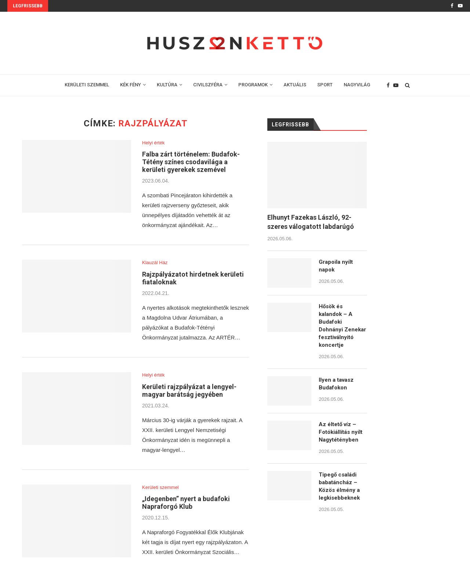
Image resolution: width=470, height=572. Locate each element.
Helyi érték (153, 142)
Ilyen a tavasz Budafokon (336, 384)
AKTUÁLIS (294, 84)
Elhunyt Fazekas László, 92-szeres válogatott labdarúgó (310, 221)
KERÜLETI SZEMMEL (87, 84)
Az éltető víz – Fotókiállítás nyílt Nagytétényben (340, 432)
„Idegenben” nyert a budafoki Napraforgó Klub (186, 502)
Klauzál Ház (154, 262)
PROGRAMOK (253, 84)
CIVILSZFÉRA (208, 84)
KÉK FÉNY (130, 84)
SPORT (325, 84)
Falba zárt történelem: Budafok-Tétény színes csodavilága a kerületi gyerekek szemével (191, 161)
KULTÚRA (167, 84)
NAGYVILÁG (357, 84)
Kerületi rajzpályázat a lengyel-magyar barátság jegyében (189, 390)
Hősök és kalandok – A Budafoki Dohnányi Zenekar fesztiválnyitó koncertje (342, 325)
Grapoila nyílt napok (336, 266)
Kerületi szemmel (160, 487)
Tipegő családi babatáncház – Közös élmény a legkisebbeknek (339, 486)
